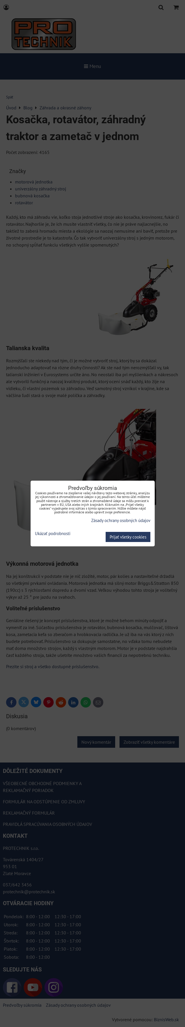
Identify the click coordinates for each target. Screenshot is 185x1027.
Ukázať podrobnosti (52, 533)
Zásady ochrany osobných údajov (120, 520)
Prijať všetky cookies (128, 537)
